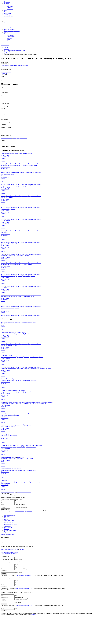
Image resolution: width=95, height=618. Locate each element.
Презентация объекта (15, 65)
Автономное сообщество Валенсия (15, 402)
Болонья (19, 468)
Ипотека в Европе (8, 522)
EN (4, 22)
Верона (7, 480)
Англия (12, 425)
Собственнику (7, 518)
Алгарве (10, 355)
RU (5, 21)
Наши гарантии (8, 528)
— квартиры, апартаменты (20, 138)
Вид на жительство (9, 521)
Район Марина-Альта (43, 402)
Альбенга (23, 332)
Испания (3, 379)
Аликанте (39, 445)
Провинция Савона (15, 332)
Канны (39, 164)
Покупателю (7, 517)
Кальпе (51, 402)
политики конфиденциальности (23, 511)
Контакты (6, 529)
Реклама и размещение (10, 530)
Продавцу (6, 519)
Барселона (15, 379)
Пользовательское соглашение (9, 554)
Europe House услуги (9, 515)
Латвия (2, 433)
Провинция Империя (10, 413)
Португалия (4, 355)
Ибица (23, 390)
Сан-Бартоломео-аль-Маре (24, 413)
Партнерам (7, 532)
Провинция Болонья (10, 468)
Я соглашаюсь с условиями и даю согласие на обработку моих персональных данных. (33, 511)
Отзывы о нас (7, 526)
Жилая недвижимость (6, 138)
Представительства (13, 549)
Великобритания (5, 425)
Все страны (22, 549)
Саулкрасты (8, 433)
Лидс (30, 425)
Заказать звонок (5, 45)
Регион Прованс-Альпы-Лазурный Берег (17, 164)
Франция (3, 164)
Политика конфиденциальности (9, 552)
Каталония (9, 379)
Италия (3, 332)
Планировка (24, 65)
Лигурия (7, 332)
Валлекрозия (20, 457)
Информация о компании (10, 525)
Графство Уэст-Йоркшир (21, 425)
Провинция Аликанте (31, 402)
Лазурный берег (32, 164)
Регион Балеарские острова (13, 390)
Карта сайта (4, 549)
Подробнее (34, 616)
